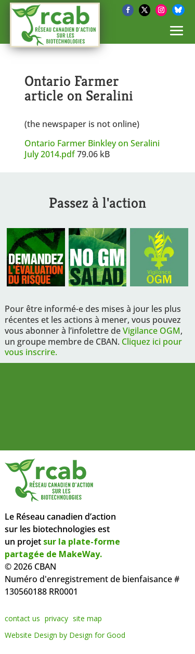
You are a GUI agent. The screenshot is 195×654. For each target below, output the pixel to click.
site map (87, 618)
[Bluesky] (178, 10)
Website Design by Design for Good (65, 635)
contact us (22, 618)
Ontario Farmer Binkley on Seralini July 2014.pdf (92, 148)
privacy (56, 618)
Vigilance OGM (151, 330)
